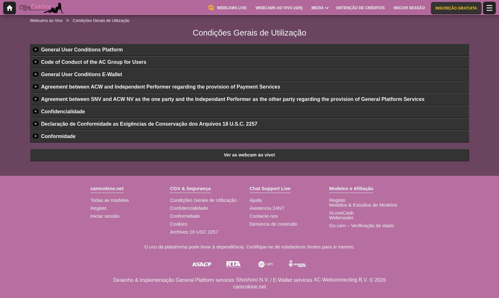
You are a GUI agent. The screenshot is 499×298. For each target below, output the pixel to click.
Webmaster (341, 217)
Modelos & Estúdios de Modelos (363, 205)
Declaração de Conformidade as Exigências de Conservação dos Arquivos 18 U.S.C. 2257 (149, 124)
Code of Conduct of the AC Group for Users (93, 62)
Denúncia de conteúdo (273, 224)
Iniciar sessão (105, 216)
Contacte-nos (264, 216)
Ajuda (256, 200)
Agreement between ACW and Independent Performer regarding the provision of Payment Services (160, 86)
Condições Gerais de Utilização (203, 200)
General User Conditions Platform (82, 49)
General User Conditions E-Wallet (81, 74)
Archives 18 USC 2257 (194, 232)
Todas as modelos (109, 200)
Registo (98, 208)
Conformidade (58, 136)
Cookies (178, 224)
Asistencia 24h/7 (267, 208)
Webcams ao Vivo (46, 20)
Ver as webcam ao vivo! (249, 154)
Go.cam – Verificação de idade (361, 225)
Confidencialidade (63, 111)
